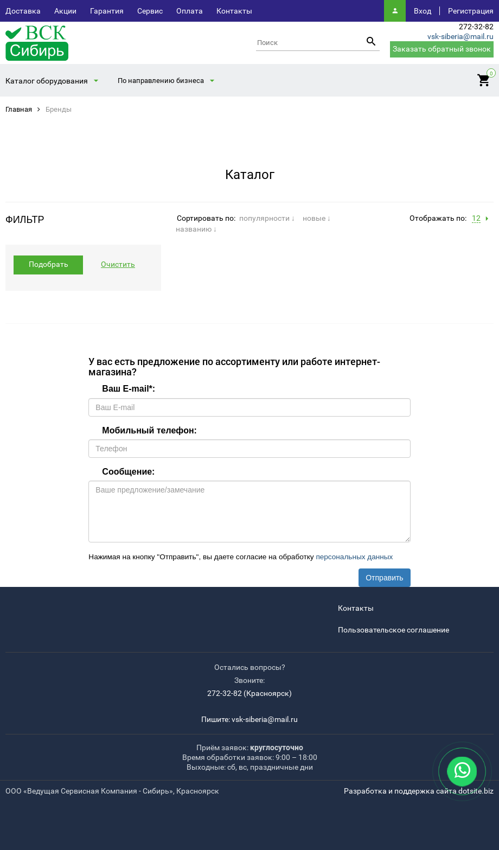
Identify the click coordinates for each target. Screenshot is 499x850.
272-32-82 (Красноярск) (249, 693)
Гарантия (107, 11)
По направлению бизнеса (161, 80)
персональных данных (354, 557)
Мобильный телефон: (149, 430)
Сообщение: (128, 471)
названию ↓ (196, 229)
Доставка (23, 11)
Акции (65, 11)
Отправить (384, 577)
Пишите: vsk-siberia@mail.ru (249, 719)
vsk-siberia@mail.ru (460, 36)
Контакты (234, 11)
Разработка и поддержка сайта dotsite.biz (419, 791)
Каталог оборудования (46, 80)
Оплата (189, 11)
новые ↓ (317, 218)
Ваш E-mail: (128, 388)
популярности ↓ (267, 218)
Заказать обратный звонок (442, 48)
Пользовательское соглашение (393, 629)
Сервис (150, 11)
